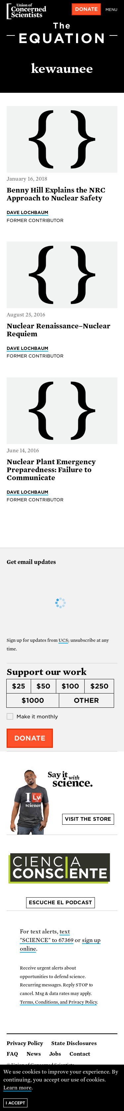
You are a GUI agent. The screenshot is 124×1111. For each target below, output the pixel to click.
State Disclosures (74, 1043)
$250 (99, 686)
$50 (43, 686)
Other (86, 700)
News (33, 1054)
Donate (86, 9)
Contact (79, 1054)
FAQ (12, 1054)
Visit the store (88, 819)
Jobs (55, 1054)
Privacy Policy (25, 1043)
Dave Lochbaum (27, 212)
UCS (63, 640)
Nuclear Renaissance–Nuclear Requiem (58, 330)
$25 (18, 686)
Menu (111, 9)
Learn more (17, 1088)
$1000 (32, 700)
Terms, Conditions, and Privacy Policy (58, 1002)
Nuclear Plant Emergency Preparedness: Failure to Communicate (51, 470)
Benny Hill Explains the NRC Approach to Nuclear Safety (56, 194)
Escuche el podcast (60, 903)
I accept (15, 1102)
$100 (70, 686)
